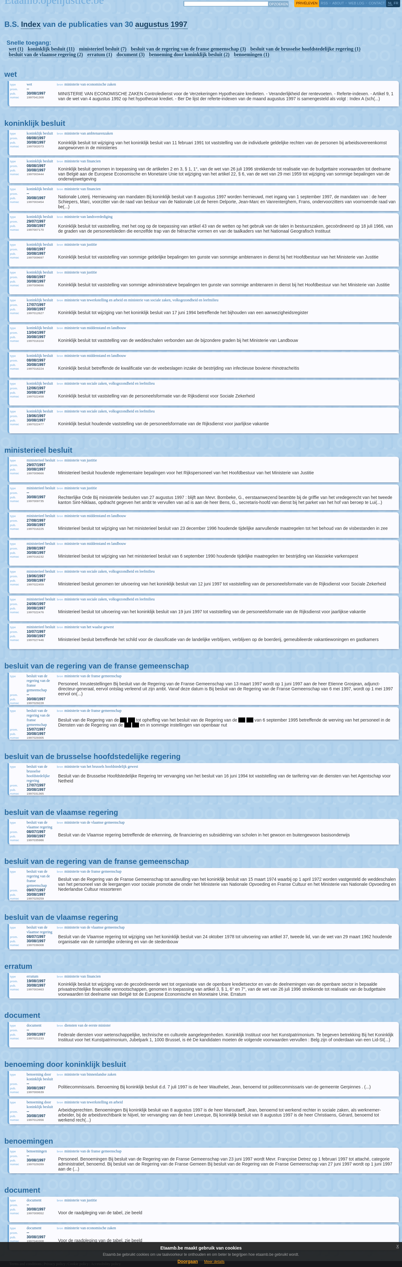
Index (31, 24)
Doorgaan (187, 1261)
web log (356, 3)
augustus (152, 24)
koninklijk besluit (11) (51, 49)
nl (390, 3)
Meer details (214, 1262)
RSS (324, 3)
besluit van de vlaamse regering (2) (46, 54)
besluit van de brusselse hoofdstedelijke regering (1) (305, 49)
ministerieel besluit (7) (103, 49)
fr (396, 3)
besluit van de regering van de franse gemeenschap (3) (188, 49)
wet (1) (16, 49)
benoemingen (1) (251, 54)
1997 (179, 24)
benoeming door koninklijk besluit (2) (189, 54)
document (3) (131, 54)
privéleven (306, 3)
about (338, 3)
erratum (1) (99, 54)
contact (377, 3)
